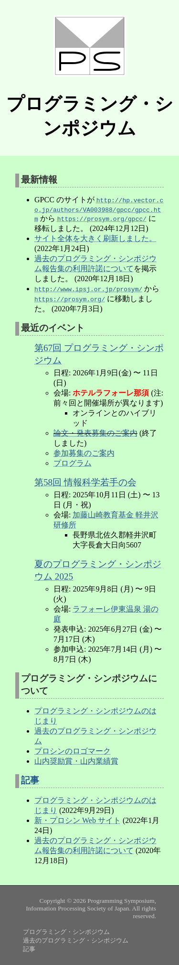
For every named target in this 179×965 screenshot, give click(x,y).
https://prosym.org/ (69, 299)
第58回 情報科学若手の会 (85, 482)
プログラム (72, 463)
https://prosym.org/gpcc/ (102, 218)
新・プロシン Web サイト (77, 820)
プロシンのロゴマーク (72, 751)
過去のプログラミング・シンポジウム (75, 940)
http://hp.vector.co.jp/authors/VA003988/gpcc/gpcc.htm (98, 209)
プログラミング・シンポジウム (66, 931)
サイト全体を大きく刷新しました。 (95, 238)
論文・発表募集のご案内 (95, 433)
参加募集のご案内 (84, 453)
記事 (30, 780)
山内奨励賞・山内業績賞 (76, 761)
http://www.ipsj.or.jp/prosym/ (88, 289)
